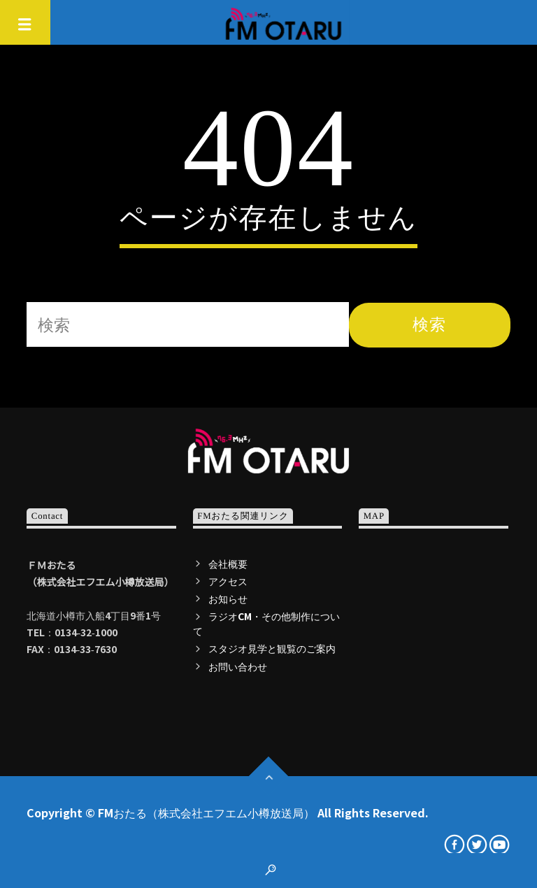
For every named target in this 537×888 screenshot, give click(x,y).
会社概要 (228, 564)
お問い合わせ (237, 666)
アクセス (228, 581)
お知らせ (228, 599)
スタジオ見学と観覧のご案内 (272, 648)
